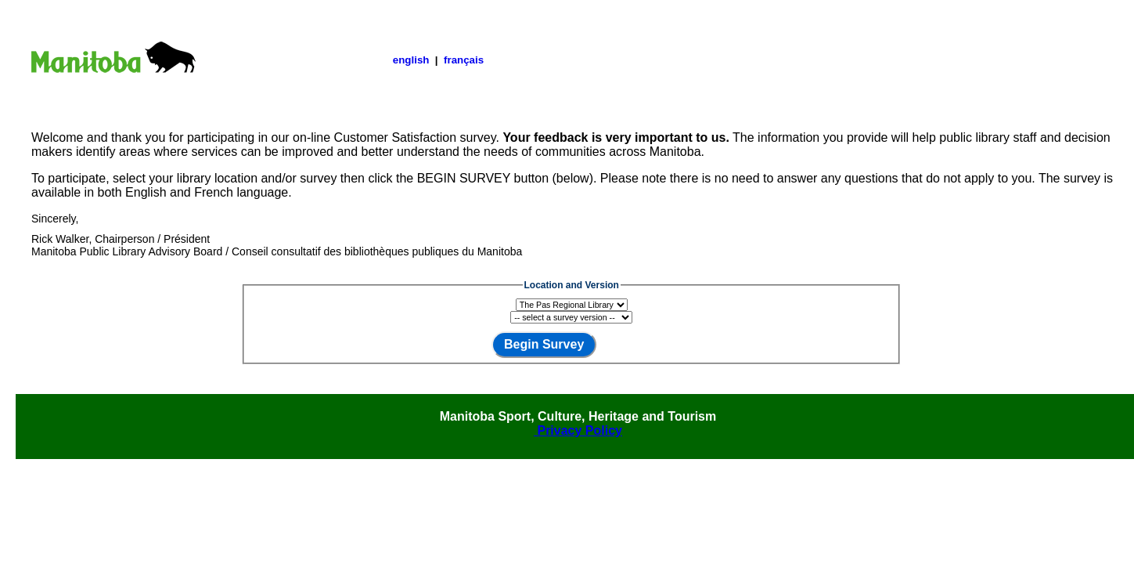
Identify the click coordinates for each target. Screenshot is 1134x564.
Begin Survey (544, 344)
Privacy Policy (578, 430)
